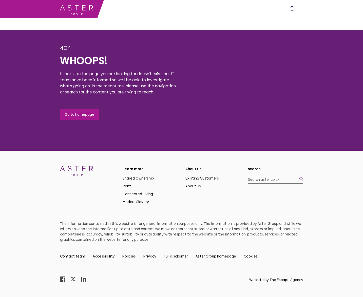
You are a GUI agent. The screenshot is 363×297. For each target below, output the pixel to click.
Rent (127, 186)
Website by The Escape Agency (276, 279)
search (254, 168)
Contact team (72, 256)
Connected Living (138, 193)
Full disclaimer (176, 256)
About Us (193, 186)
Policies (129, 256)
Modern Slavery (136, 201)
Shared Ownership (138, 178)
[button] (292, 9)
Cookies (251, 256)
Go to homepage (79, 114)
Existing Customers (202, 178)
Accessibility (104, 256)
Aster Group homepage (216, 256)
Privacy (149, 256)
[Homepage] (87, 172)
